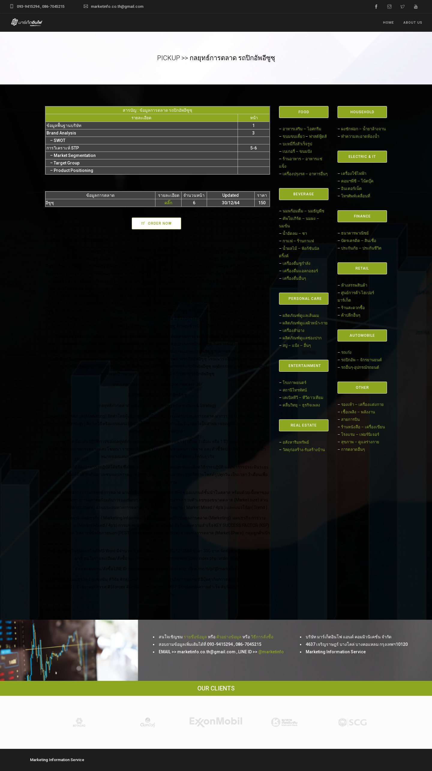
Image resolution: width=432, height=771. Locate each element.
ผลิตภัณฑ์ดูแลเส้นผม (301, 315)
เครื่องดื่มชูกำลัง (296, 263)
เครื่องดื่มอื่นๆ (294, 278)
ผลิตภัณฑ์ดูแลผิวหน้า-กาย (305, 323)
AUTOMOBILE (362, 335)
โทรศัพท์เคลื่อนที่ (355, 196)
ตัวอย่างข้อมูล (229, 636)
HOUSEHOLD (362, 112)
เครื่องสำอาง (293, 330)
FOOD (303, 112)
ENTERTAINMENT (305, 366)
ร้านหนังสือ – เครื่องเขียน (363, 427)
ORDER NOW (160, 223)
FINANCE (362, 216)
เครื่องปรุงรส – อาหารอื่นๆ (305, 174)
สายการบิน (350, 419)
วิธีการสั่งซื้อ (262, 636)
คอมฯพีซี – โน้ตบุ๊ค (357, 181)
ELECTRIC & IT (362, 157)
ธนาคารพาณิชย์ (355, 233)
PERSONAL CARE (305, 299)
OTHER (362, 388)
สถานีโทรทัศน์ (295, 390)
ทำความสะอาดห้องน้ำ (360, 136)
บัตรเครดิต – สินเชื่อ (358, 240)
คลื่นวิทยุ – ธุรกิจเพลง (301, 405)
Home (388, 23)
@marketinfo (271, 651)
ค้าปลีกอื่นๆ (350, 315)
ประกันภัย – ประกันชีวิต (361, 248)
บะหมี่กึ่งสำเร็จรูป (297, 144)
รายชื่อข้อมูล (195, 636)
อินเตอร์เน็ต (351, 188)
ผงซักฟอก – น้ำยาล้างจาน (363, 129)
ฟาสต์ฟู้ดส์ (318, 136)
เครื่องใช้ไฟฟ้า (353, 173)
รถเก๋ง (346, 352)
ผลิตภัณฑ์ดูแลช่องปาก (302, 338)
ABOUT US (413, 23)
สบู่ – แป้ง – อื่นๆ (297, 345)
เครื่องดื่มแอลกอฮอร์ (300, 271)
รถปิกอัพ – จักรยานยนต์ (361, 360)
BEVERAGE (303, 194)
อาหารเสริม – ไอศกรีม (302, 129)
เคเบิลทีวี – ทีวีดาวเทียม (303, 397)
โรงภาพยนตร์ (294, 382)
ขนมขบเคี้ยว (293, 136)
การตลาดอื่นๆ (353, 449)
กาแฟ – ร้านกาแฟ (298, 241)
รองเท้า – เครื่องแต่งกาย (362, 404)
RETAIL (362, 268)
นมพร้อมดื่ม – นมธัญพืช (303, 211)
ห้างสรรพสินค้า (354, 285)
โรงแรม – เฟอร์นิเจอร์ (360, 434)
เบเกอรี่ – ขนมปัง (297, 151)
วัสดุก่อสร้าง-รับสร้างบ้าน (304, 450)
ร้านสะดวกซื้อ (353, 308)
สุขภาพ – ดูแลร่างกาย (360, 442)
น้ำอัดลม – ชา (295, 233)
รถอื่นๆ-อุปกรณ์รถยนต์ (360, 367)
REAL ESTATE (304, 425)
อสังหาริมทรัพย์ (296, 442)
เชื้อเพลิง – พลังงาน (358, 412)
